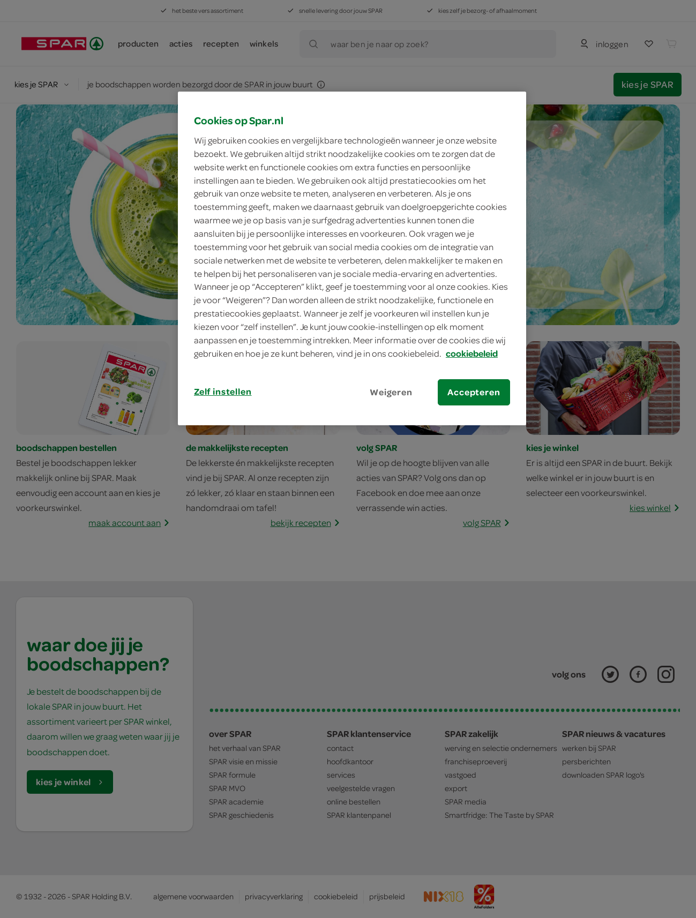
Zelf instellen (223, 391)
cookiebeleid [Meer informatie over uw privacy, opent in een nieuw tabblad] (472, 353)
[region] (352, 258)
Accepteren (473, 392)
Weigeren (391, 392)
